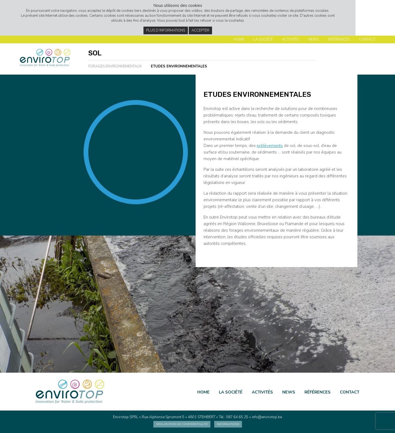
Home (239, 39)
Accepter (200, 30)
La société (263, 39)
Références (339, 39)
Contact (367, 39)
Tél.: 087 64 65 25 (233, 417)
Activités (290, 39)
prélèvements (270, 145)
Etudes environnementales (179, 66)
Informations (228, 424)
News (313, 39)
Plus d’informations (165, 30)
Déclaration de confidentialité (182, 424)
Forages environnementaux (115, 66)
